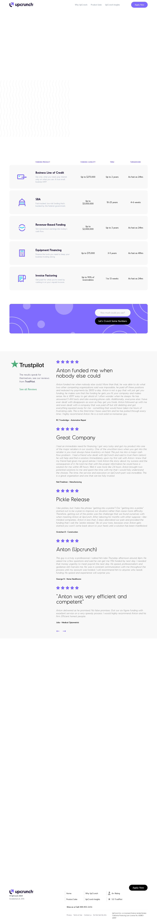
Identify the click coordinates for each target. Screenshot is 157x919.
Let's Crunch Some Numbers (113, 321)
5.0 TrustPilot (117, 899)
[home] (21, 4)
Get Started (36, 77)
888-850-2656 (86, 907)
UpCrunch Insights (112, 5)
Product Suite (96, 5)
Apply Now (139, 5)
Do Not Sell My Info (99, 915)
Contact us (87, 915)
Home (68, 893)
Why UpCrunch (81, 5)
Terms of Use (77, 915)
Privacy (69, 915)
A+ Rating (116, 893)
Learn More (110, 140)
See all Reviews (28, 389)
